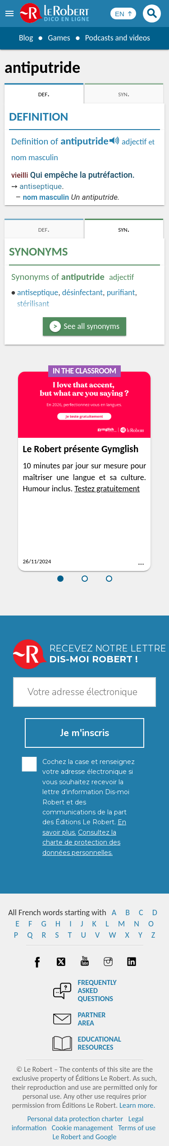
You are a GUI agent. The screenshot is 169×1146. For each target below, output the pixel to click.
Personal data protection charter (75, 1119)
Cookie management (82, 1128)
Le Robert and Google (85, 1137)
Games (58, 38)
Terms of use (136, 1128)
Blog (25, 38)
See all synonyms (91, 326)
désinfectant (82, 292)
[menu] (10, 13)
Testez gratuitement (107, 489)
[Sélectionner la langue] (123, 13)
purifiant (121, 292)
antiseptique (40, 186)
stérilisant (33, 304)
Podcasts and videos (118, 38)
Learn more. (137, 1105)
